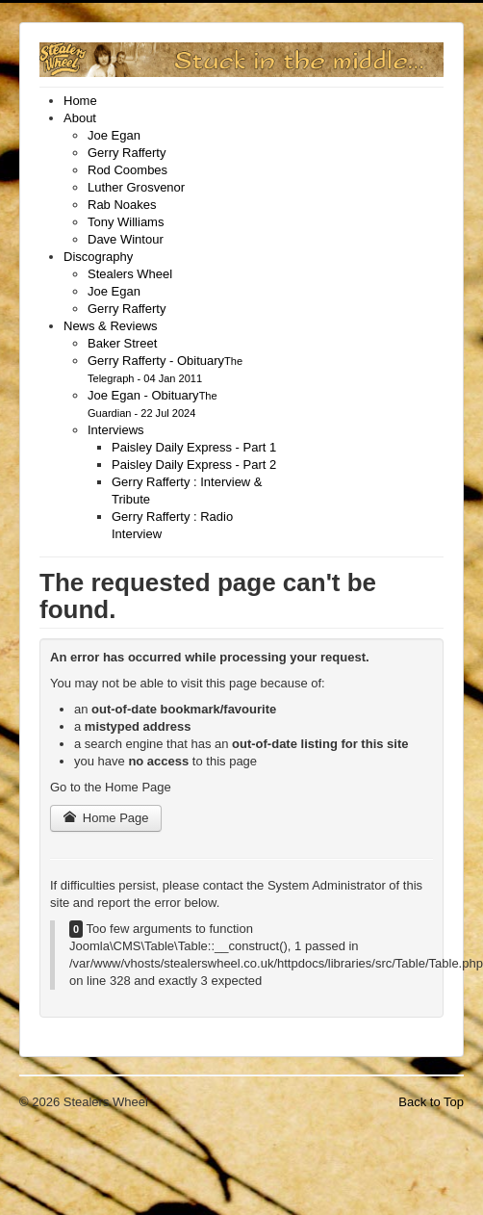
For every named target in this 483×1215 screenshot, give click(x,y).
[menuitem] (80, 100)
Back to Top (431, 1102)
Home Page (106, 818)
